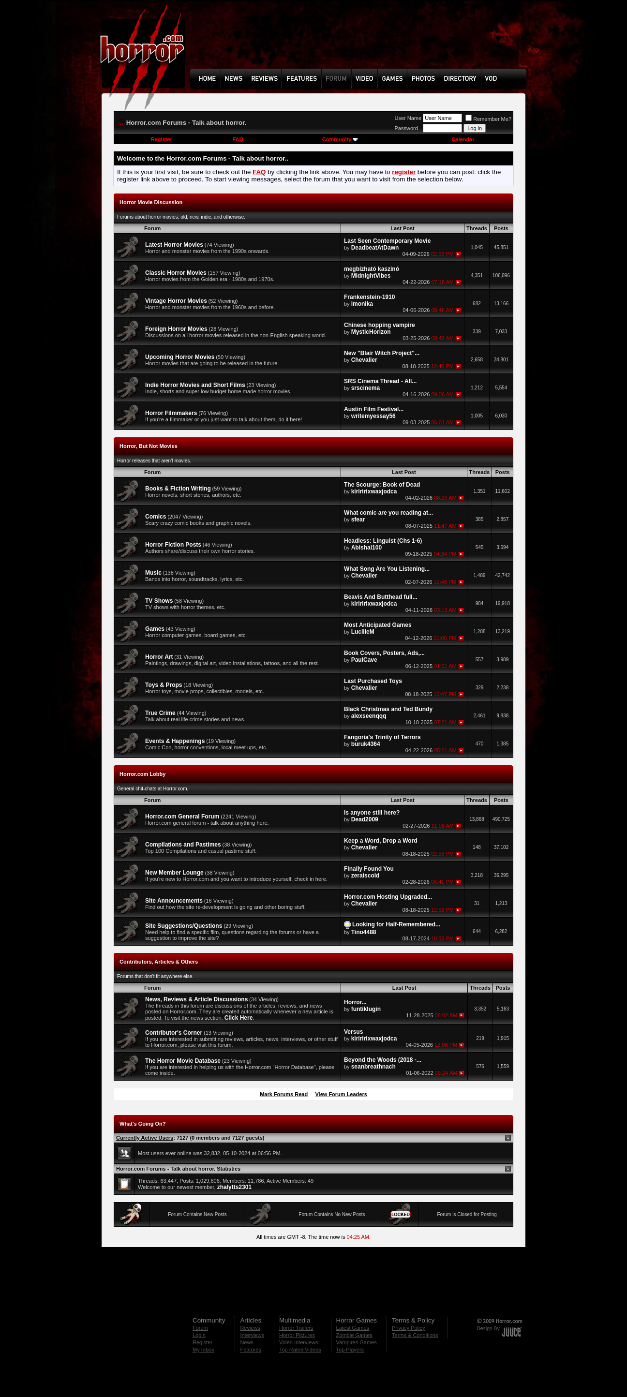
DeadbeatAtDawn (375, 247)
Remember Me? (488, 119)
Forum (200, 1328)
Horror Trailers (296, 1328)
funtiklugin (366, 1009)
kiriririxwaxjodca (374, 491)
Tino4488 (363, 932)
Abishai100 (366, 547)
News (247, 1342)
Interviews (252, 1335)
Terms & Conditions (415, 1335)
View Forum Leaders (341, 1094)
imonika (362, 303)
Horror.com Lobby (142, 774)
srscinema (365, 388)
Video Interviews (298, 1342)
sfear (358, 519)
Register (161, 139)
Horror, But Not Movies (148, 446)
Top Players (350, 1349)
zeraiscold (365, 875)
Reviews (250, 1328)
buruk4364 (365, 744)
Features (250, 1349)
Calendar (462, 139)
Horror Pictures (297, 1335)
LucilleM (362, 631)
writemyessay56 (373, 416)
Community (340, 139)
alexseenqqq (369, 716)
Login (199, 1335)
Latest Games (352, 1328)
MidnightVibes (371, 275)
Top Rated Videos (300, 1349)
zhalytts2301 (234, 1187)
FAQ (237, 139)
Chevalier (364, 360)
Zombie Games (354, 1335)
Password (406, 128)
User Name (408, 118)
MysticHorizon (371, 331)
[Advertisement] (361, 41)
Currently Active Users (144, 1138)
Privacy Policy (408, 1328)
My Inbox (203, 1349)
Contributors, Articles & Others (158, 962)
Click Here (238, 1017)
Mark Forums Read (284, 1094)
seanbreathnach (373, 1066)
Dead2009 (364, 819)
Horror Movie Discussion (150, 202)
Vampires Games (356, 1342)
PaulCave (364, 659)
